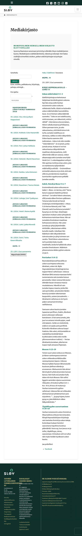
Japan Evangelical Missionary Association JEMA (58, 482)
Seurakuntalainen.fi (48, 496)
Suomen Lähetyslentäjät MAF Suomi (54, 498)
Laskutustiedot (24, 522)
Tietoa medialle (24, 525)
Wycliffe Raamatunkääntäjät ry (52, 505)
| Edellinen (51, 73)
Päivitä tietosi (8, 505)
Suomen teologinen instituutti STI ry (54, 503)
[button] (77, 9)
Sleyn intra (7, 512)
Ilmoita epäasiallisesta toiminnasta (9, 500)
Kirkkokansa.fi (47, 484)
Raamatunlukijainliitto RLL (51, 494)
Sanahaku (14, 73)
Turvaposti (7, 514)
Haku (44, 73)
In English (7, 524)
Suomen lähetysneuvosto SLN (52, 501)
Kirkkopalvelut (47, 487)
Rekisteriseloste (9, 516)
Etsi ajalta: (14, 92)
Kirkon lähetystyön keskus (51, 489)
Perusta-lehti (46, 491)
